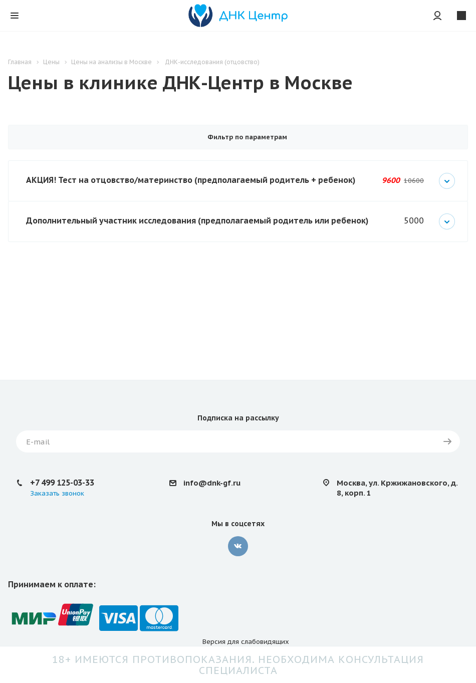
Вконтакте (238, 546)
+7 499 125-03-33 (62, 483)
